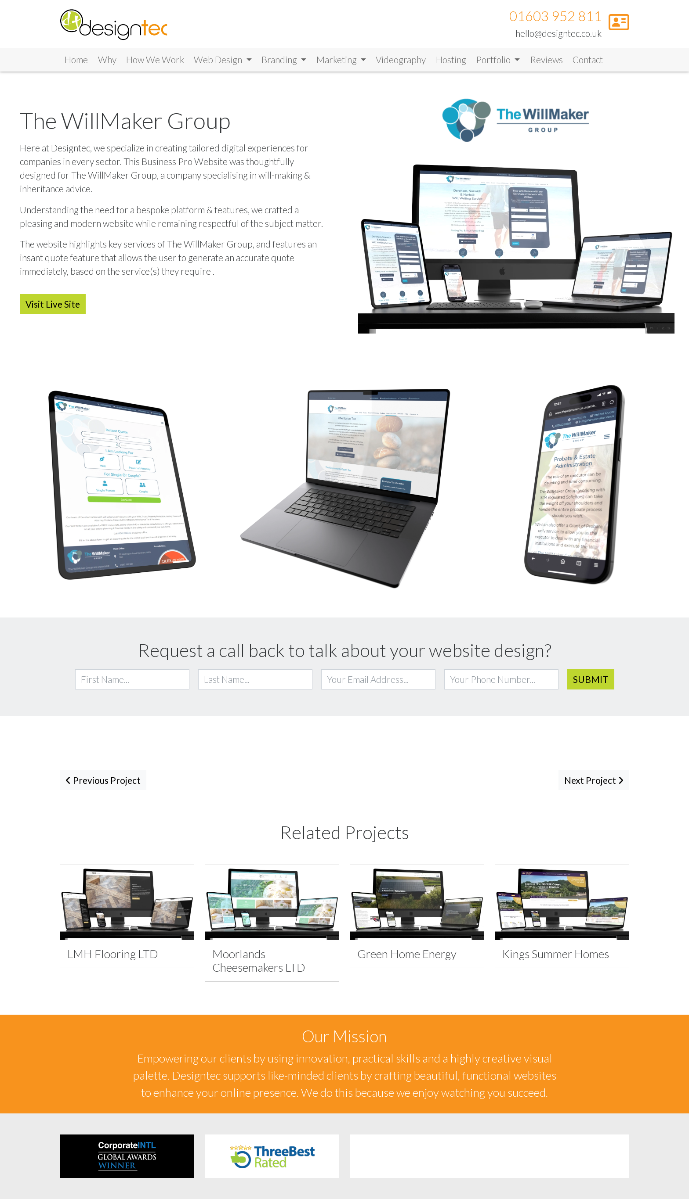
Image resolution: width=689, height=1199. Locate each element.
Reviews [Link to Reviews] (546, 60)
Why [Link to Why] (107, 60)
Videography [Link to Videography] (401, 60)
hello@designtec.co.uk (558, 33)
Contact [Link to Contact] (588, 60)
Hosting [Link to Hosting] (451, 60)
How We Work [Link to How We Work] (155, 60)
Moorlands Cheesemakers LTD (258, 962)
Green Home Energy (407, 955)
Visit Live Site (52, 305)
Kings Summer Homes (555, 955)
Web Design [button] (219, 60)
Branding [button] (280, 60)
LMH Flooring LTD (112, 955)
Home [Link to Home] (76, 60)
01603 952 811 (555, 17)
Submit (591, 680)
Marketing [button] (337, 60)
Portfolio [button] (494, 60)
